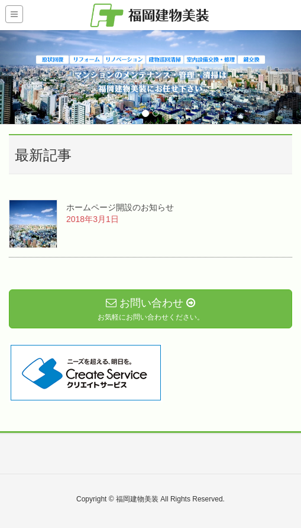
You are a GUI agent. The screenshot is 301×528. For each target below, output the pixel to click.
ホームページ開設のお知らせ (120, 207)
